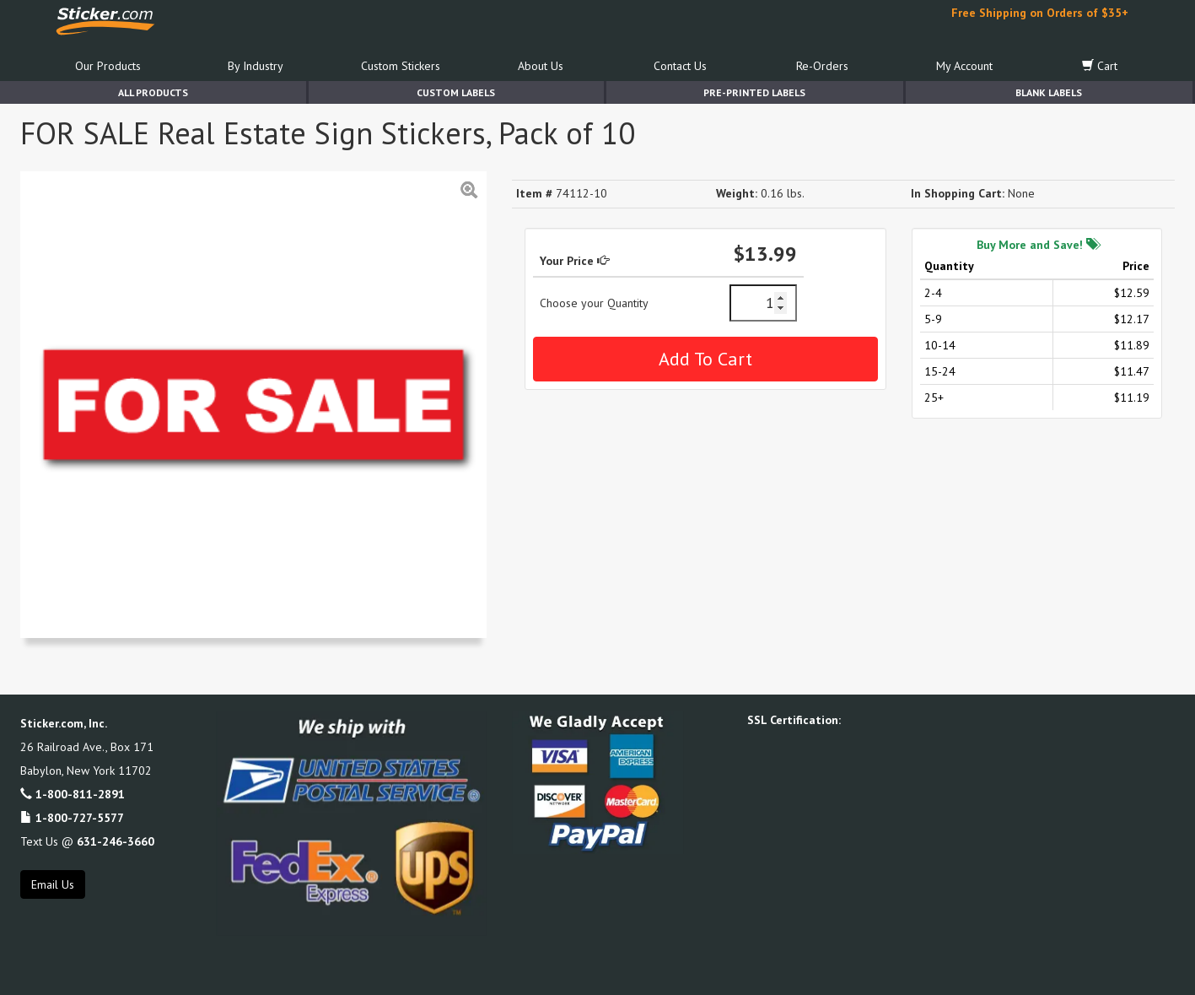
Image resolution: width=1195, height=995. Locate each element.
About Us (540, 65)
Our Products (108, 65)
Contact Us (680, 65)
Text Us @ (87, 841)
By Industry (255, 65)
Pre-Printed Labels (754, 92)
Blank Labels (1048, 92)
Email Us (52, 884)
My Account (964, 65)
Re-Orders (822, 65)
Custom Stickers (400, 65)
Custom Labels (456, 92)
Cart (1099, 65)
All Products (153, 92)
